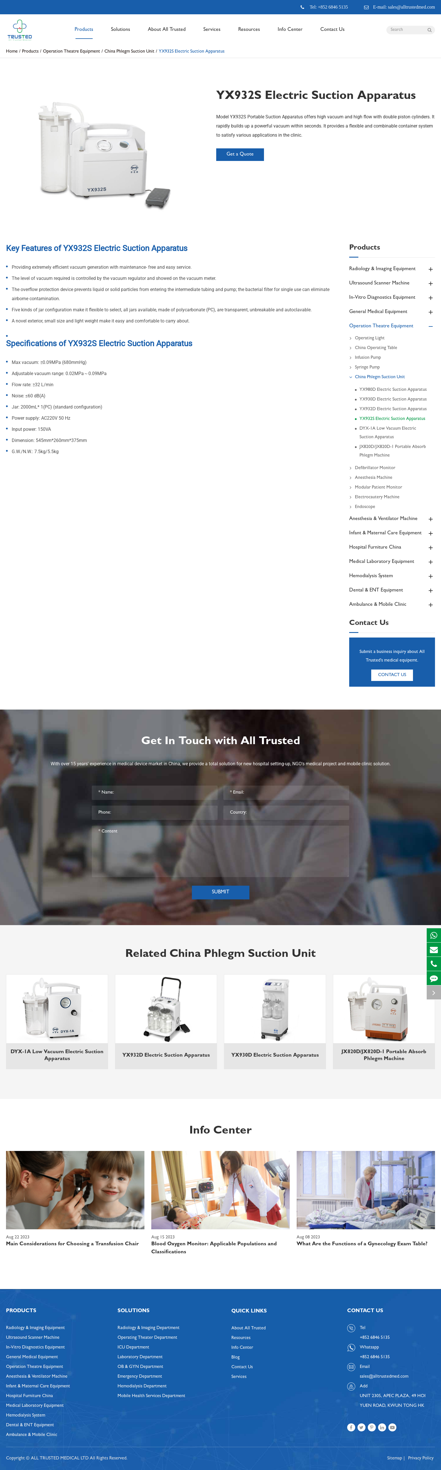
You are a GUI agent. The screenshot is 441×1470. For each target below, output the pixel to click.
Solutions (120, 33)
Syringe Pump (364, 367)
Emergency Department (140, 1377)
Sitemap (394, 1458)
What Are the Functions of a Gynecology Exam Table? (362, 1244)
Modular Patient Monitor (375, 487)
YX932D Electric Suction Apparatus (393, 409)
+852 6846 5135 (375, 1357)
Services (211, 33)
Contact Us (332, 33)
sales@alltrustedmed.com (384, 1377)
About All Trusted (167, 33)
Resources (249, 33)
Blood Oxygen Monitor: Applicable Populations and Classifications (214, 1248)
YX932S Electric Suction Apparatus (192, 51)
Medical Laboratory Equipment (392, 562)
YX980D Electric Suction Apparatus (393, 390)
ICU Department (133, 1347)
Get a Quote (240, 154)
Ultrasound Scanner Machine (392, 283)
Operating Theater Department (147, 1338)
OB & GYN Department (140, 1367)
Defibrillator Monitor (372, 468)
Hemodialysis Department (142, 1386)
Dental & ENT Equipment (392, 590)
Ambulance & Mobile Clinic (392, 605)
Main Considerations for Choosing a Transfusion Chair (72, 1244)
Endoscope (362, 507)
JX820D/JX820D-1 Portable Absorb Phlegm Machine (392, 451)
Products (84, 33)
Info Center (290, 33)
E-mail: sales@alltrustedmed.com (399, 7)
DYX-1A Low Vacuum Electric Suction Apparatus (387, 433)
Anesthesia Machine (370, 478)
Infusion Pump (365, 358)
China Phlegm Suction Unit (129, 51)
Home (12, 51)
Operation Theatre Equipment (71, 51)
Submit (220, 892)
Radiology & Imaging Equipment (392, 269)
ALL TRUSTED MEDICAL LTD (60, 1458)
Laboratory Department (140, 1357)
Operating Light (367, 338)
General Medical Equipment (392, 312)
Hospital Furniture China (392, 547)
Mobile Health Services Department (151, 1396)
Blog (235, 1357)
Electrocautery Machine (374, 497)
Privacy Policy (421, 1458)
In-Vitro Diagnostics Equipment (392, 298)
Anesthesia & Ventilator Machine (392, 519)
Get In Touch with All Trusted (220, 742)
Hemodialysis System (392, 576)
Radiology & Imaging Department (149, 1328)
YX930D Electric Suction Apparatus (393, 399)
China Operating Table (373, 348)
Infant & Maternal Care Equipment (392, 533)
